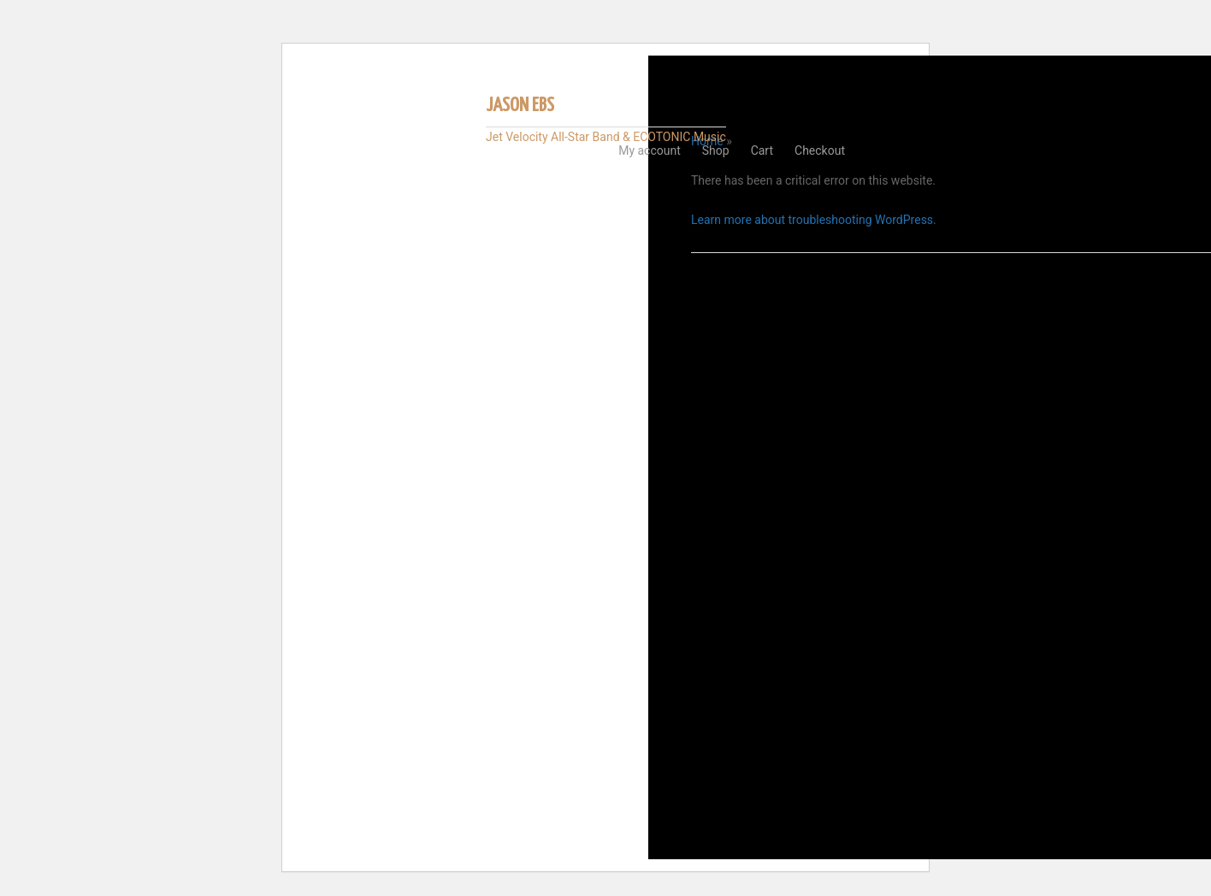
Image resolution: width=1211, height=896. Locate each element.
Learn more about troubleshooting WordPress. (813, 220)
